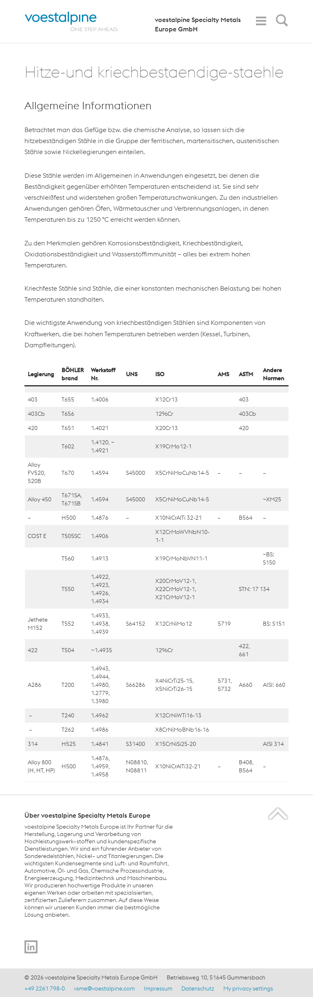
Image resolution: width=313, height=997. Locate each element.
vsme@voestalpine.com (104, 988)
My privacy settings (248, 988)
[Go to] (30, 946)
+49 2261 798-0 (44, 988)
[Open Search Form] (280, 22)
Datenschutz (197, 988)
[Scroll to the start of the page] (279, 813)
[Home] (78, 21)
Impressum (158, 988)
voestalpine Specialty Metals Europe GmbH (198, 24)
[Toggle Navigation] (261, 21)
